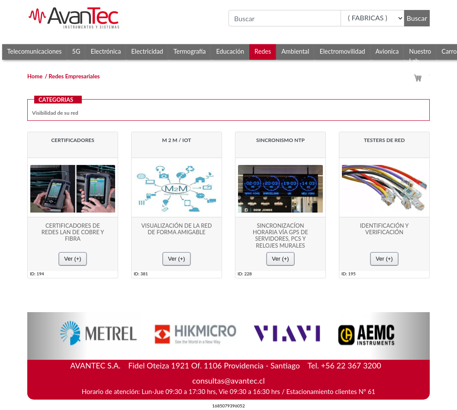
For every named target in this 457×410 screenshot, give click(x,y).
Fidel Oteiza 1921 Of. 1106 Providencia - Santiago (214, 365)
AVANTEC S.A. (228, 364)
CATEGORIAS (56, 99)
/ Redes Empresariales (72, 76)
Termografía (190, 51)
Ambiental (295, 51)
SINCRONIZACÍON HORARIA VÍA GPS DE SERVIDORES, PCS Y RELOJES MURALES (280, 236)
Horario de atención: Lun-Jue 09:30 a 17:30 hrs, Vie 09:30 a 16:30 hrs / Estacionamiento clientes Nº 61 (228, 391)
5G (76, 51)
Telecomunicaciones (34, 51)
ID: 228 (245, 273)
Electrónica (105, 51)
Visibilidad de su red (55, 113)
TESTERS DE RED (384, 140)
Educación (230, 51)
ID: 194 (37, 273)
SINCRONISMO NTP (280, 140)
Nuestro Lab (420, 54)
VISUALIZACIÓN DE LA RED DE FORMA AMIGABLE (177, 229)
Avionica (387, 51)
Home (34, 76)
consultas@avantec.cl (228, 380)
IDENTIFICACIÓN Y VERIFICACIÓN (384, 229)
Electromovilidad (342, 51)
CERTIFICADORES (72, 140)
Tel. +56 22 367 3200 (344, 365)
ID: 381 (141, 273)
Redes (262, 51)
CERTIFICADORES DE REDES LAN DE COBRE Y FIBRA (73, 232)
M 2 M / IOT (176, 140)
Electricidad (147, 51)
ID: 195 (348, 273)
